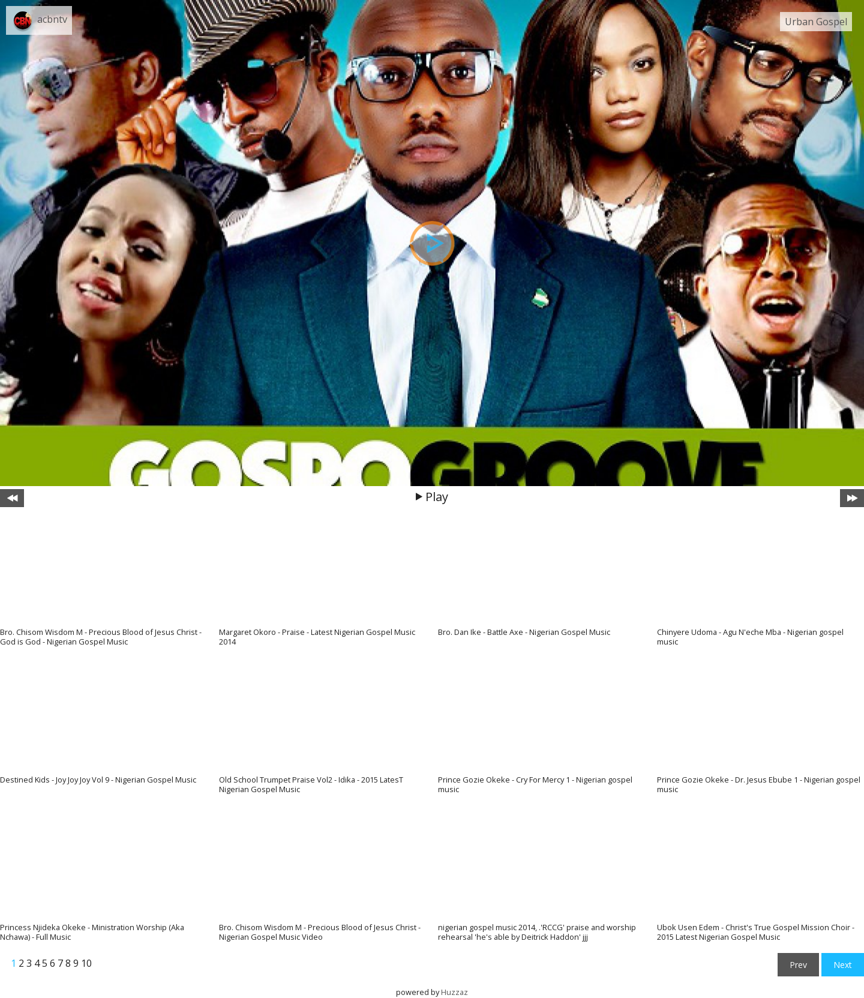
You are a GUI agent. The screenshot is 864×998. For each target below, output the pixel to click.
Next (842, 964)
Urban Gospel (816, 21)
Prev (798, 964)
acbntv (52, 19)
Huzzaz (454, 992)
